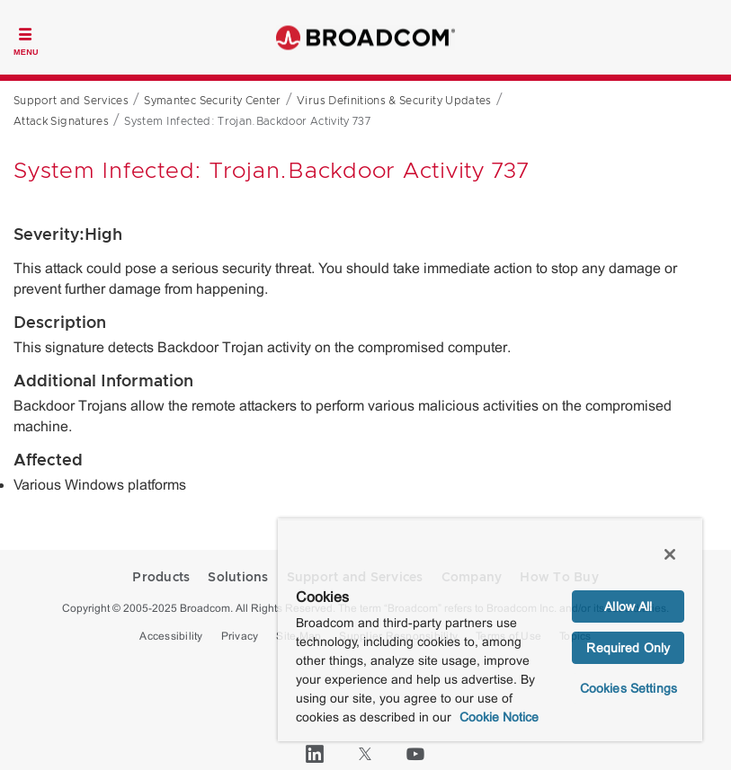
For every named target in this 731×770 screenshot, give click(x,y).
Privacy (240, 636)
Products (161, 577)
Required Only (628, 648)
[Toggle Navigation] (26, 39)
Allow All (628, 606)
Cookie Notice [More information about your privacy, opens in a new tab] (499, 717)
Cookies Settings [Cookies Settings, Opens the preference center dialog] (628, 688)
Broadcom (366, 37)
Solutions (238, 577)
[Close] (670, 554)
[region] (490, 630)
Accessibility (170, 636)
